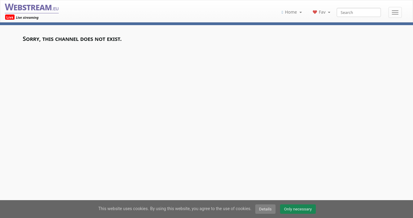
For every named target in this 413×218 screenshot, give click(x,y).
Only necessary (298, 208)
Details (265, 208)
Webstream (32, 7)
